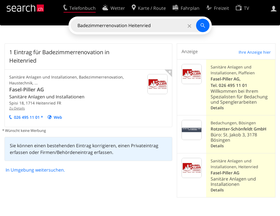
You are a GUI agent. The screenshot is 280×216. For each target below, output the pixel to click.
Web (58, 117)
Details (217, 107)
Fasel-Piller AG (26, 89)
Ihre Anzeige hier (255, 52)
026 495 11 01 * (28, 117)
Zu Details (17, 108)
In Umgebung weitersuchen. (35, 170)
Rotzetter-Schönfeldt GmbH (238, 129)
